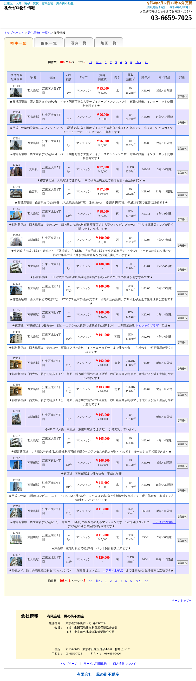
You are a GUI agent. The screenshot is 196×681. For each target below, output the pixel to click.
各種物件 (18, 42)
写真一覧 (78, 42)
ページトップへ (182, 600)
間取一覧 (48, 42)
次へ (138, 62)
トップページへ (14, 32)
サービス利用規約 (95, 663)
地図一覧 (108, 42)
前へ (99, 62)
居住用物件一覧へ (39, 32)
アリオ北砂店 (164, 522)
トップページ (68, 663)
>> (146, 62)
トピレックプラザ (148, 325)
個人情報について (124, 663)
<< (90, 62)
